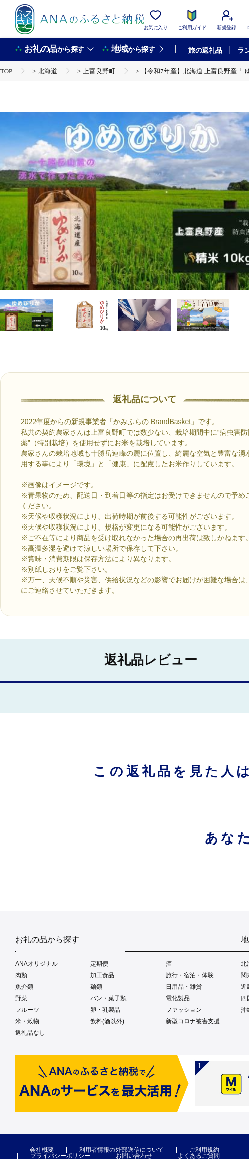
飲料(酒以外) (107, 1021)
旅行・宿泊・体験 (190, 975)
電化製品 (178, 998)
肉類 (21, 975)
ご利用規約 (204, 1149)
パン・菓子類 (108, 998)
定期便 (99, 963)
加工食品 (102, 975)
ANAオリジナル (36, 963)
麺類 (96, 986)
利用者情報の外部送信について (121, 1149)
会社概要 (42, 1149)
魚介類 (24, 986)
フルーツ (27, 1009)
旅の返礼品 (205, 50)
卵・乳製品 (105, 1009)
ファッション (184, 1009)
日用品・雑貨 (184, 986)
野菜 (21, 998)
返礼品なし (30, 1032)
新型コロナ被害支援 (193, 1021)
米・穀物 (27, 1021)
